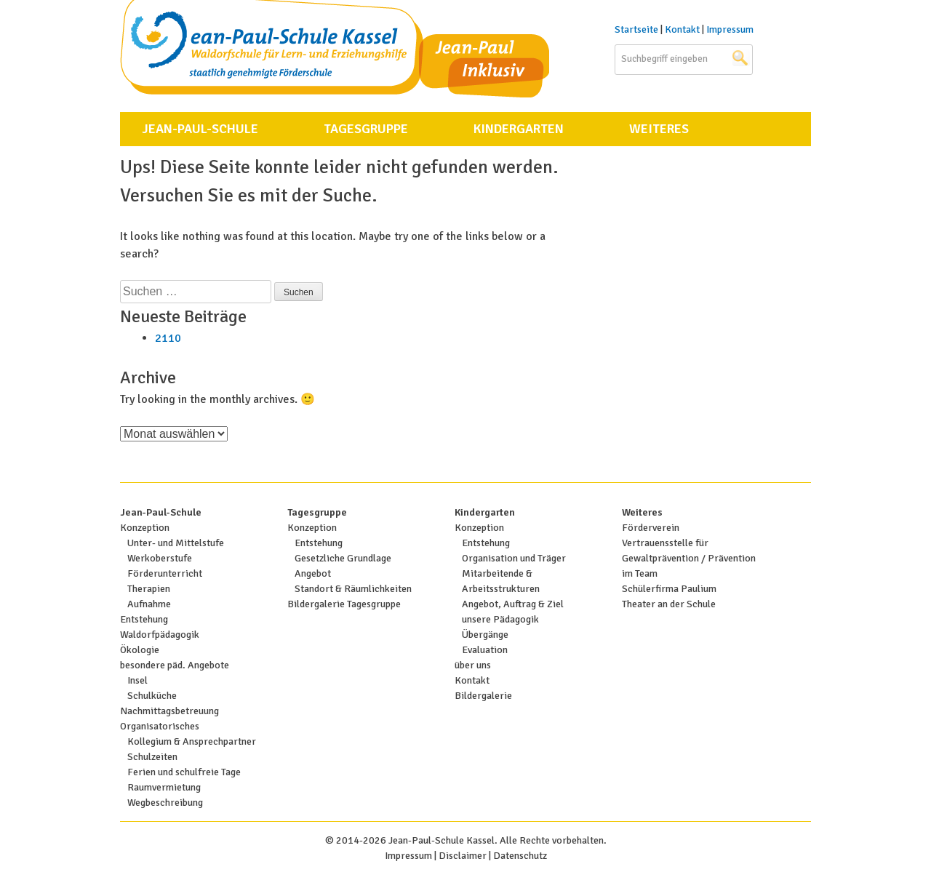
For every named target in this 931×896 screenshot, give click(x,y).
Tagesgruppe (366, 129)
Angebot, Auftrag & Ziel (513, 604)
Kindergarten (519, 129)
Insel (137, 680)
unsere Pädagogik (500, 619)
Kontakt (682, 29)
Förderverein (650, 527)
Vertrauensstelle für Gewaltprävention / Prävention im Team (689, 558)
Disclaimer (463, 855)
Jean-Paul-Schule (200, 129)
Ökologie (139, 650)
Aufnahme (149, 604)
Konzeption (144, 527)
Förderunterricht (164, 573)
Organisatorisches (159, 726)
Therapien (148, 589)
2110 (168, 338)
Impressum (730, 29)
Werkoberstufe (159, 558)
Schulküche (152, 695)
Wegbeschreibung (165, 802)
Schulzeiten (152, 757)
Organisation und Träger (514, 558)
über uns (473, 665)
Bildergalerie (483, 695)
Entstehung (144, 619)
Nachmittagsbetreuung (169, 711)
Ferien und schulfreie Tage (184, 772)
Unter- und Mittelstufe (175, 543)
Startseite (636, 29)
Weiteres (659, 129)
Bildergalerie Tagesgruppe (344, 604)
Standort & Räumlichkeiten (353, 589)
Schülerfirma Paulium (669, 589)
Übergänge (485, 634)
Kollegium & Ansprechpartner (191, 741)
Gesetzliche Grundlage (343, 558)
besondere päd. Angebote (174, 665)
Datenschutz (520, 855)
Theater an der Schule (669, 604)
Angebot (313, 573)
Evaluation (485, 650)
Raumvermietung (164, 787)
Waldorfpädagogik (159, 634)
